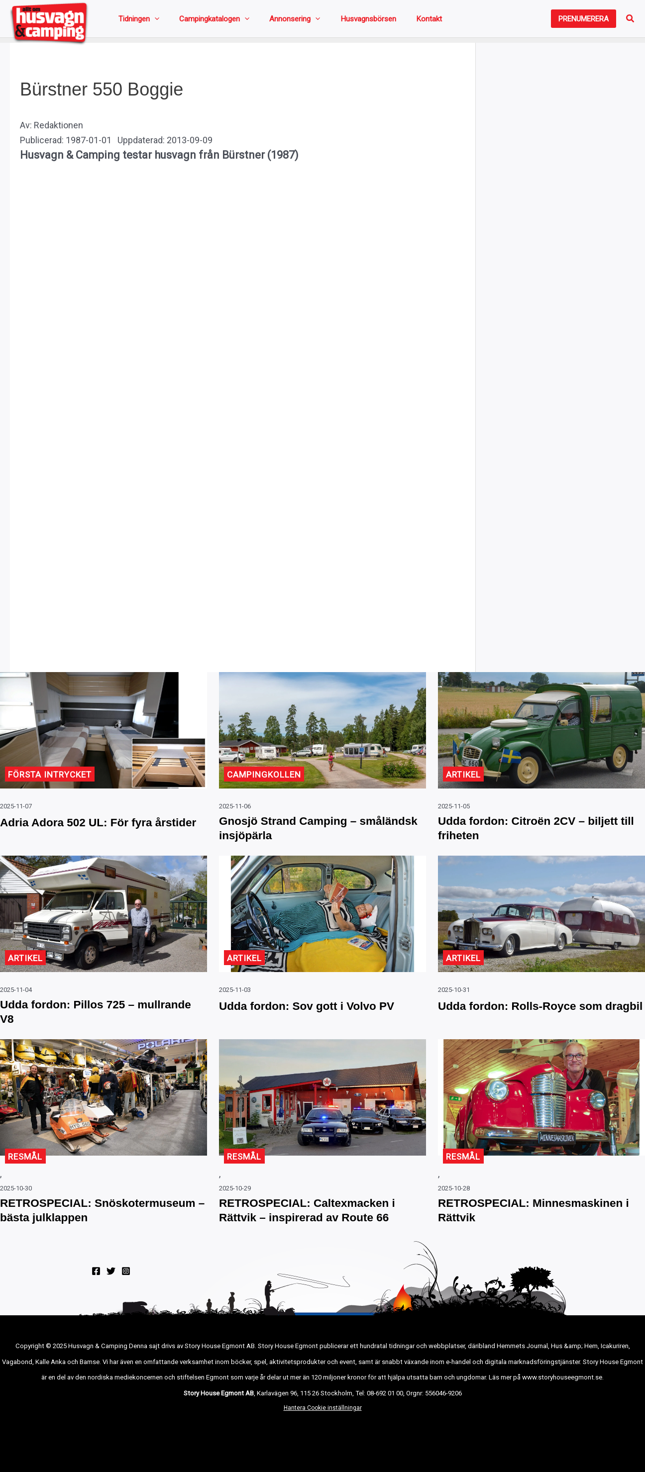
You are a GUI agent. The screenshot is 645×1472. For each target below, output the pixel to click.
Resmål (26, 1170)
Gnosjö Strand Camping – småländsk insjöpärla (298, 835)
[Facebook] (96, 1305)
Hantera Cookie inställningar (323, 1442)
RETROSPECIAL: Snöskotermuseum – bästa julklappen (82, 1234)
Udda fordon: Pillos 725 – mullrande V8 (77, 1023)
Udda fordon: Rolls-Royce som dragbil (533, 1023)
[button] (583, 21)
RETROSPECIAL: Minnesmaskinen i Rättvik (517, 1226)
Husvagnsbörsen (327, 20)
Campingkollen (266, 779)
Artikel (464, 779)
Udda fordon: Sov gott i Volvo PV (320, 1014)
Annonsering (265, 20)
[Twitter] (111, 1305)
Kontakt (375, 20)
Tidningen (134, 20)
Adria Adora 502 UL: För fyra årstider (88, 835)
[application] (150, 20)
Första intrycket (52, 779)
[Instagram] (125, 1305)
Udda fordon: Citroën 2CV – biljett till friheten (523, 835)
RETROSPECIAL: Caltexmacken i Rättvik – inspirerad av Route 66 (321, 1226)
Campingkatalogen (198, 20)
